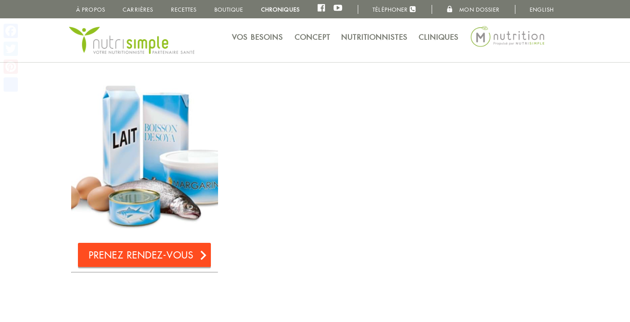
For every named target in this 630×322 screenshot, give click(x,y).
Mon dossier (473, 9)
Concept (312, 37)
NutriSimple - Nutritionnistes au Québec (131, 40)
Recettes (184, 9)
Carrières (138, 9)
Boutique (229, 9)
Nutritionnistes (374, 37)
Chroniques (280, 9)
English (542, 9)
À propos (90, 9)
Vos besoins (257, 37)
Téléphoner (394, 9)
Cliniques (439, 37)
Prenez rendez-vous (141, 255)
